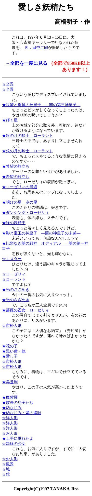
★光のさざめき (15, 289)
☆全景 (8, 84)
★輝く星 (10, 120)
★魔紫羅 (10, 397)
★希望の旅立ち (15, 166)
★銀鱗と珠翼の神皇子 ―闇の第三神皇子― (41, 105)
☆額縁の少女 (14, 443)
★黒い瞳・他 (14, 351)
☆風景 (8, 464)
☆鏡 (6, 474)
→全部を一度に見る (27, 63)
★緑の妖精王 (14, 223)
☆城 (6, 469)
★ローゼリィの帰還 (19, 187)
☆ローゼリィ (14, 274)
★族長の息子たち (17, 402)
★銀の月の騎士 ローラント (27, 135)
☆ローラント (14, 279)
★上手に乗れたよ (17, 438)
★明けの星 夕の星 (19, 202)
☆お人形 (10, 433)
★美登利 (10, 382)
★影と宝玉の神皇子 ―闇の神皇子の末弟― (41, 233)
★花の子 (10, 346)
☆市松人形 (12, 325)
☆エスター (12, 259)
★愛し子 (10, 356)
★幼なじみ (12, 408)
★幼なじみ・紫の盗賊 (21, 413)
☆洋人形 (10, 418)
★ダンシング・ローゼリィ (25, 212)
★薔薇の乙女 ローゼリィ (25, 310)
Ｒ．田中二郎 (36, 47)
